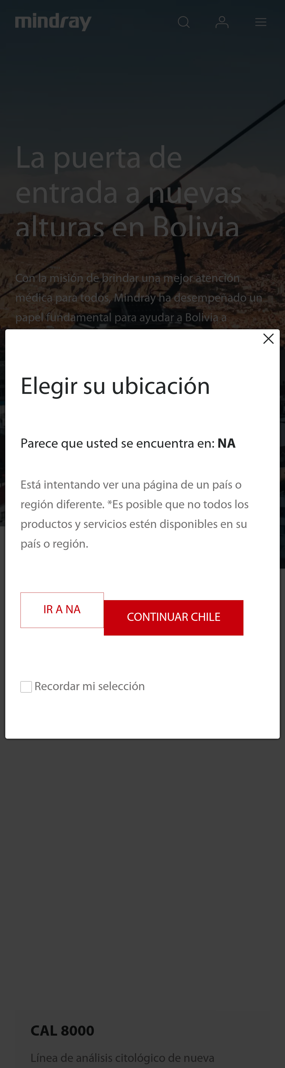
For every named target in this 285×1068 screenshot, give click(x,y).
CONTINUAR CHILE (174, 618)
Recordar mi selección (83, 687)
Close (268, 338)
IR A (62, 610)
